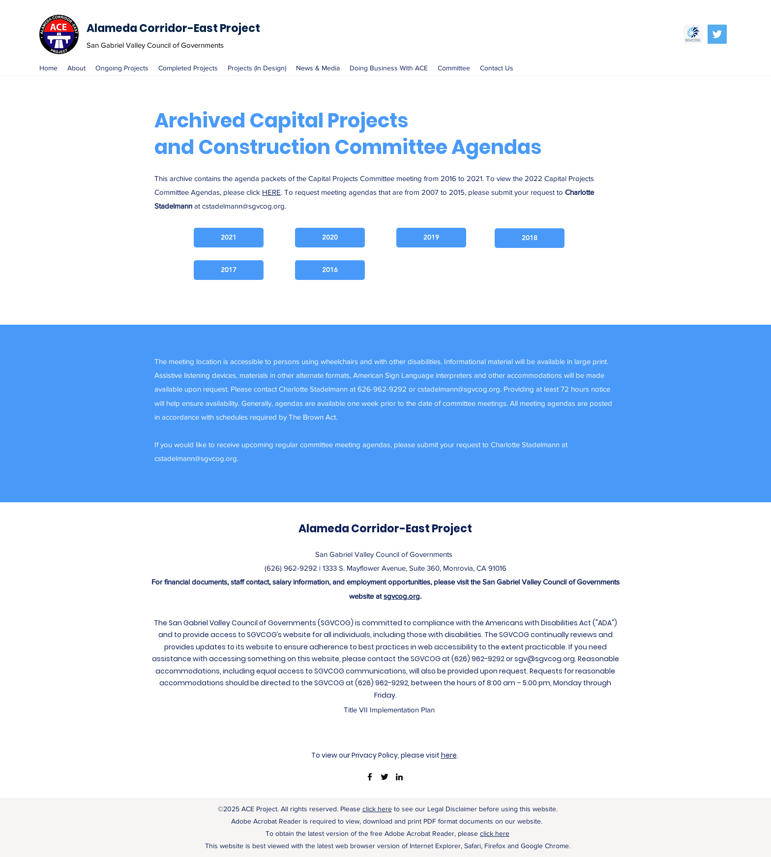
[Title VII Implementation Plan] (389, 710)
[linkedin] (399, 777)
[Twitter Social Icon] (717, 34)
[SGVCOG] (693, 34)
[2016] (330, 270)
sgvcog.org (402, 596)
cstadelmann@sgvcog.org (243, 206)
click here (377, 809)
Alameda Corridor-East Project (173, 28)
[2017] (229, 270)
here (449, 755)
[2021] (229, 237)
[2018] (529, 238)
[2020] (330, 237)
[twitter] (384, 777)
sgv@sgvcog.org (544, 659)
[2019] (431, 237)
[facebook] (370, 777)
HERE (271, 192)
